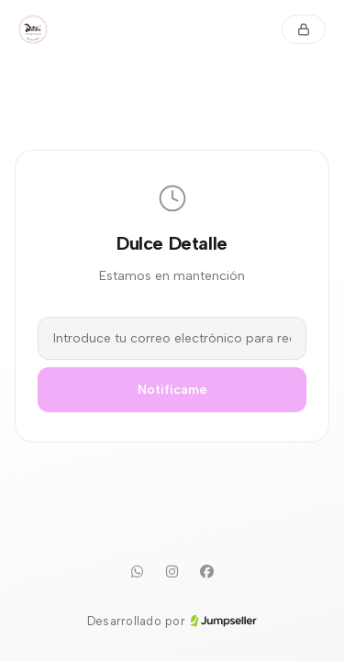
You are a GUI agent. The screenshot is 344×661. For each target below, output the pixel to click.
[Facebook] (207, 571)
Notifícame (172, 390)
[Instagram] (172, 571)
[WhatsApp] (137, 571)
